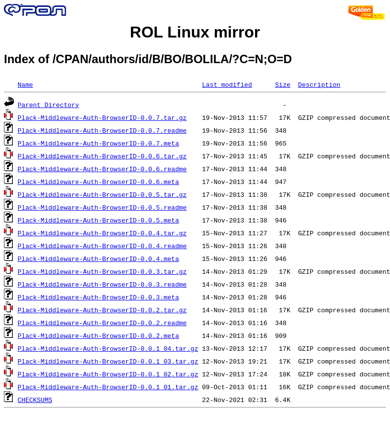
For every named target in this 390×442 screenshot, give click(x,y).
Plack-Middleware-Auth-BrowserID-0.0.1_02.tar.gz (108, 373)
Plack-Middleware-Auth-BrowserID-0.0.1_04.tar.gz (108, 348)
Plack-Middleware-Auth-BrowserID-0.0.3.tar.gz (102, 271)
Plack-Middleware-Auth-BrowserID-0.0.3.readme (102, 284)
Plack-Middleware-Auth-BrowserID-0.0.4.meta (98, 258)
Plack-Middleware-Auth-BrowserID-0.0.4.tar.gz (102, 232)
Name (25, 84)
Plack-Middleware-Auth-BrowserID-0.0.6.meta (98, 181)
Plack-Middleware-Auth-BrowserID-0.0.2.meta (98, 335)
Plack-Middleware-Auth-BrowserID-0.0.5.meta (98, 220)
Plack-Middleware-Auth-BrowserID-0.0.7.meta (98, 143)
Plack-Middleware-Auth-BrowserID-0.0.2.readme (102, 322)
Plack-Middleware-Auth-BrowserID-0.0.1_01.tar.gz (108, 386)
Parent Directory (48, 104)
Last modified (227, 84)
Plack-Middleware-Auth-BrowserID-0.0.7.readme (102, 130)
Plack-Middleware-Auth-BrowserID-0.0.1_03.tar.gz (108, 361)
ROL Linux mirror (195, 32)
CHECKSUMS (35, 399)
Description (319, 84)
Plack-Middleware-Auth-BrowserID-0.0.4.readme (102, 245)
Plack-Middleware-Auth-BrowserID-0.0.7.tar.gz (102, 117)
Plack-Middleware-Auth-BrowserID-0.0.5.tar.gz (102, 194)
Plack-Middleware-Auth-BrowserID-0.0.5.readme (102, 207)
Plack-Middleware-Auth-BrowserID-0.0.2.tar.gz (102, 309)
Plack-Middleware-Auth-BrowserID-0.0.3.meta (98, 297)
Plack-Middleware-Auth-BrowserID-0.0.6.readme (102, 168)
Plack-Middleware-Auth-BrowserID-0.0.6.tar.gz (102, 155)
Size (282, 84)
